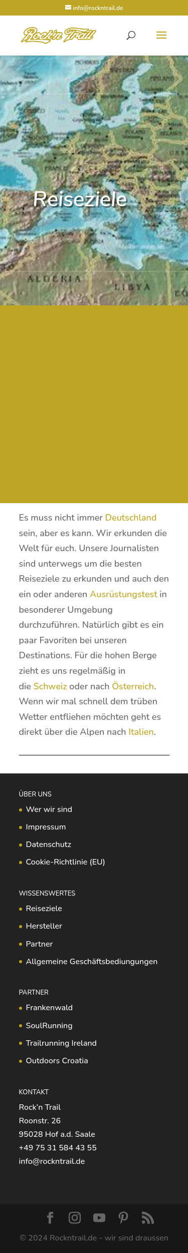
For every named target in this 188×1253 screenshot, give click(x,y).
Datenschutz (48, 844)
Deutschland (131, 518)
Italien (140, 732)
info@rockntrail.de (52, 1161)
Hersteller (44, 926)
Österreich (133, 686)
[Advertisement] (94, 404)
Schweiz (50, 686)
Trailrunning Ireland (61, 1043)
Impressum (46, 826)
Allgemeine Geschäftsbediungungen (92, 961)
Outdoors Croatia (57, 1060)
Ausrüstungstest (123, 594)
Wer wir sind (49, 809)
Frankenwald (49, 1007)
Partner (39, 944)
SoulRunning (49, 1025)
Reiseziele (44, 908)
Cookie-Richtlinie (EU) (65, 862)
